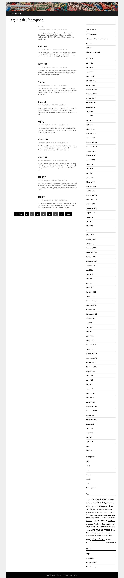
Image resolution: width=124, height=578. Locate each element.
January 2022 (90, 296)
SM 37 (41, 26)
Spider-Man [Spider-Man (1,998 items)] (97, 539)
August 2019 (90, 424)
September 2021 (91, 314)
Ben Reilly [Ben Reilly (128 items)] (109, 503)
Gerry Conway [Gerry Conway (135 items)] (99, 515)
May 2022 (89, 279)
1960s (88, 461)
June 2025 (89, 116)
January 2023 (90, 243)
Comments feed (91, 562)
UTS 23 (42, 121)
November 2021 (91, 305)
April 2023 (89, 230)
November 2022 (91, 252)
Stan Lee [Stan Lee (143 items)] (107, 539)
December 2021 (91, 301)
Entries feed (90, 558)
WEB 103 (42, 64)
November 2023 (91, 199)
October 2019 (91, 415)
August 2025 (90, 107)
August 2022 (90, 265)
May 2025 (89, 120)
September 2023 (91, 208)
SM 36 (41, 82)
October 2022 (91, 257)
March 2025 (90, 129)
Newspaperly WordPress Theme (67, 575)
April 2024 (89, 177)
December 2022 (91, 248)
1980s (88, 470)
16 (50, 214)
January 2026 (90, 85)
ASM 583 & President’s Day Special (97, 39)
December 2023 (91, 195)
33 (61, 214)
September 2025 (91, 103)
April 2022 (89, 283)
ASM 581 (89, 48)
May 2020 (89, 384)
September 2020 (91, 367)
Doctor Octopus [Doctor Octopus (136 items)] (104, 512)
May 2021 (89, 331)
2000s (88, 479)
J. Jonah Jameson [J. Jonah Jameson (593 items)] (100, 520)
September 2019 (91, 420)
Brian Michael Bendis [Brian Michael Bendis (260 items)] (100, 509)
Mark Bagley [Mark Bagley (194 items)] (106, 526)
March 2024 (90, 182)
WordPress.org (91, 567)
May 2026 (89, 67)
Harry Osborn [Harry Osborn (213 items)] (94, 517)
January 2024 (90, 191)
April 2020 (89, 389)
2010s (88, 483)
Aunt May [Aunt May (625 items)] (101, 502)
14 (38, 214)
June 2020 (89, 380)
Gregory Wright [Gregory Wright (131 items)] (107, 515)
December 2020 (91, 353)
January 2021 (90, 349)
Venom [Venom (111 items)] (103, 542)
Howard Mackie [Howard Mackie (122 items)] (103, 517)
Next (68, 214)
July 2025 (89, 111)
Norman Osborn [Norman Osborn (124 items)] (96, 533)
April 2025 (89, 125)
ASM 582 (89, 43)
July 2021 (89, 323)
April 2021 (89, 336)
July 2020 (89, 375)
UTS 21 (41, 197)
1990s (88, 475)
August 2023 (90, 213)
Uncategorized (91, 488)
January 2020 (90, 402)
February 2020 (91, 397)
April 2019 (89, 442)
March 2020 (90, 393)
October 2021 (91, 309)
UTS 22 (42, 177)
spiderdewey (63, 29)
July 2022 (89, 270)
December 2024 (91, 142)
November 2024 (91, 147)
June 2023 (89, 221)
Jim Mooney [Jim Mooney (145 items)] (111, 521)
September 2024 (91, 155)
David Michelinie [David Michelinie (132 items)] (95, 512)
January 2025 (90, 138)
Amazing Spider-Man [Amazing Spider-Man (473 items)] (101, 499)
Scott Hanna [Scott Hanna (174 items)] (96, 535)
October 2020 (91, 362)
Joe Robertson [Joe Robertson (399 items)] (100, 524)
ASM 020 (43, 139)
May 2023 (89, 226)
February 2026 (91, 81)
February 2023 (91, 239)
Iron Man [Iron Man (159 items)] (89, 521)
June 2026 (89, 63)
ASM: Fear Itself (91, 34)
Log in (88, 554)
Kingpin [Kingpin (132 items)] (94, 526)
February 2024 (91, 186)
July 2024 (89, 164)
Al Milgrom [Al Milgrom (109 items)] (89, 499)
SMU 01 (42, 102)
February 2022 (91, 292)
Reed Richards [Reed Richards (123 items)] (104, 533)
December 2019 (91, 406)
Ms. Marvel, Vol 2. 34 (93, 52)
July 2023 (89, 217)
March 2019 (90, 446)
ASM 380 (43, 46)
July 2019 (89, 428)
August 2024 (90, 160)
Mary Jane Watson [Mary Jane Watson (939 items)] (102, 529)
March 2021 (90, 340)
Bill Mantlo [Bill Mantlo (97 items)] (101, 506)
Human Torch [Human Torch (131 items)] (111, 517)
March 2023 (90, 235)
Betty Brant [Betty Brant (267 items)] (94, 506)
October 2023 (91, 204)
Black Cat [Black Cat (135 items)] (106, 506)
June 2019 (89, 433)
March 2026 (90, 76)
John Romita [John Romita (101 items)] (109, 524)
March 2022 (90, 287)
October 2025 (91, 98)
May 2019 (89, 437)
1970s (88, 466)
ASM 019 (42, 157)
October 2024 (91, 151)
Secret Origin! (15, 14)
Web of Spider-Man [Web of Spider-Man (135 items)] (110, 542)
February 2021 (91, 345)
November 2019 (91, 411)
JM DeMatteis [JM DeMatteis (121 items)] (90, 524)
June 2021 (89, 327)
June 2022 (89, 274)
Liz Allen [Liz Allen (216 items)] (99, 526)
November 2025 (91, 94)
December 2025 (91, 89)
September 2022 (91, 261)
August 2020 (90, 371)
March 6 (89, 450)
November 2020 (91, 358)
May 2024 (89, 173)
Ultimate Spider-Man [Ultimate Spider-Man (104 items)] (96, 542)
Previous (19, 214)
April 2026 (89, 72)
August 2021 (90, 318)
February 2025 (91, 133)
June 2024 (89, 169)
